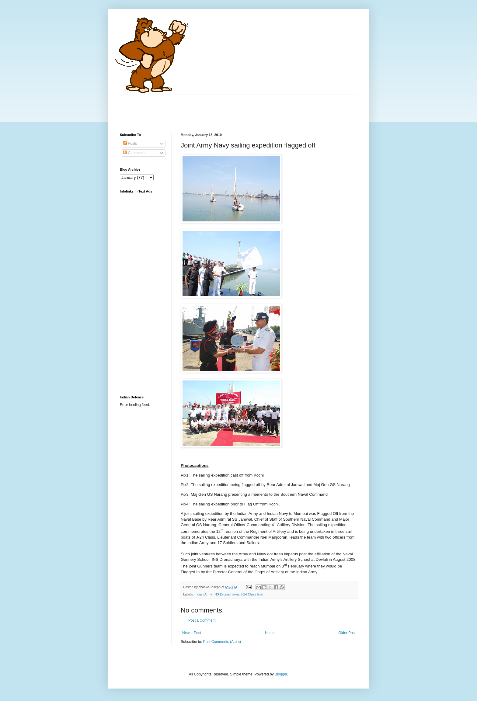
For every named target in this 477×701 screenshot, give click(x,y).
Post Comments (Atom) (222, 642)
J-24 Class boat (252, 594)
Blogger (281, 674)
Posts (130, 143)
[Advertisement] (230, 108)
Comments (134, 153)
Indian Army (203, 594)
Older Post (347, 633)
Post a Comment (201, 620)
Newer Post (191, 633)
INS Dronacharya (226, 594)
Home (270, 633)
